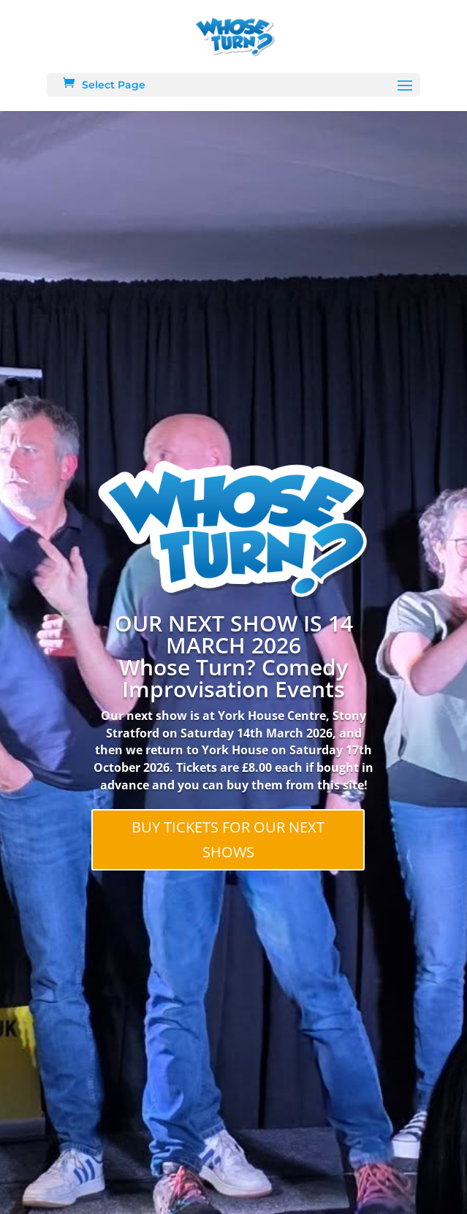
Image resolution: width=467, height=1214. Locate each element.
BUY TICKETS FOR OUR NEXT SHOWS (228, 839)
